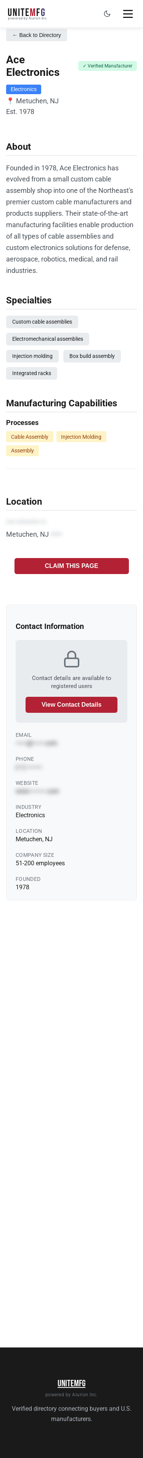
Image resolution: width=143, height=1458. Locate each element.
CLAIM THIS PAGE (71, 566)
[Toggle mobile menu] (127, 13)
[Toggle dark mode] (107, 14)
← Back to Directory (36, 35)
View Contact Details (71, 704)
